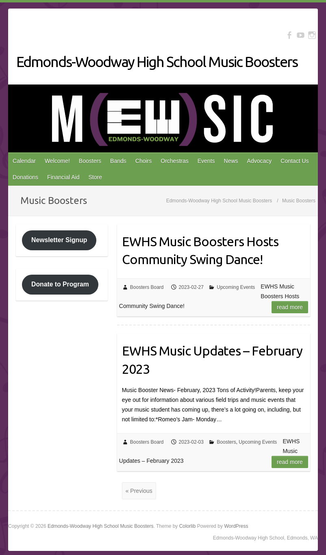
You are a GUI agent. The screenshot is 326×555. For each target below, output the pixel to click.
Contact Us (294, 161)
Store (95, 177)
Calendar (24, 161)
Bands (118, 161)
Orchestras (174, 161)
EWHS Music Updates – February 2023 (212, 359)
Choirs (143, 161)
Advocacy (259, 161)
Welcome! (57, 161)
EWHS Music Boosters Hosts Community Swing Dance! (200, 250)
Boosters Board (147, 287)
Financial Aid (63, 177)
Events (206, 161)
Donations (25, 177)
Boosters (90, 161)
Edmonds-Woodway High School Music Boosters (157, 61)
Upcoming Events (236, 287)
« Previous (139, 491)
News (231, 161)
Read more (290, 307)
